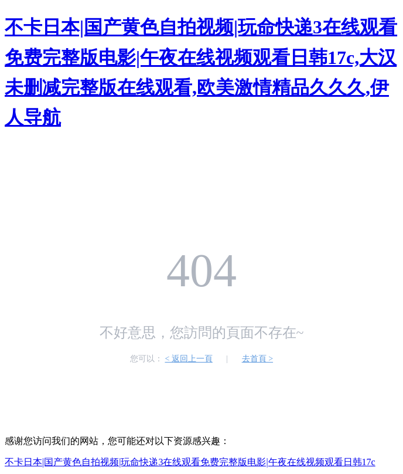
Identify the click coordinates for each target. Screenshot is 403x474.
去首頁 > (257, 358)
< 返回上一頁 (188, 358)
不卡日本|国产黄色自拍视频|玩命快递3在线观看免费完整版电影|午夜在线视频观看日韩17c (190, 462)
